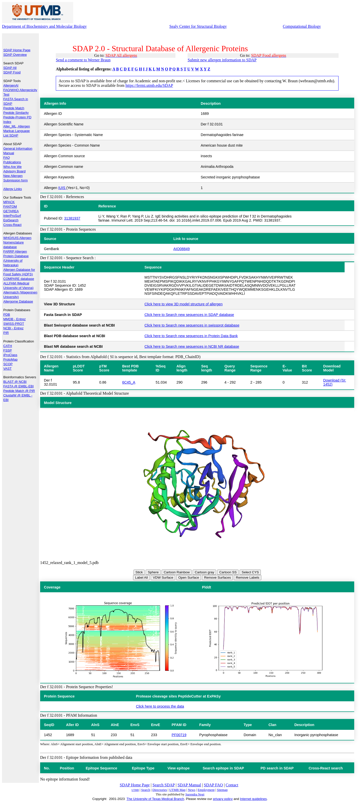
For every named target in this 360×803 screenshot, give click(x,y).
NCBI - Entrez (13, 328)
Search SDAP (163, 785)
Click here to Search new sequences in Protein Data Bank (191, 336)
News (191, 790)
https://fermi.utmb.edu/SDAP (149, 85)
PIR (6, 333)
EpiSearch (10, 220)
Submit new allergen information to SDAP (222, 60)
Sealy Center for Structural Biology (198, 26)
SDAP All (10, 68)
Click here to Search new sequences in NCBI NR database (191, 346)
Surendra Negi (194, 794)
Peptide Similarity (16, 113)
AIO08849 (181, 249)
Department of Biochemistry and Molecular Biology (44, 26)
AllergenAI (10, 85)
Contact (232, 785)
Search (145, 790)
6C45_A (128, 382)
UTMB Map (177, 790)
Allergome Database (18, 301)
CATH (7, 346)
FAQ (6, 157)
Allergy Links (12, 189)
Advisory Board (14, 171)
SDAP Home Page (16, 50)
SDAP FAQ (213, 785)
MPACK (9, 202)
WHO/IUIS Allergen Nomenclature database (17, 242)
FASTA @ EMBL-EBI (18, 386)
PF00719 (179, 735)
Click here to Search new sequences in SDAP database (189, 315)
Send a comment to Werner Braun (83, 60)
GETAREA (11, 211)
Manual (8, 153)
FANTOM (10, 206)
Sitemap (222, 790)
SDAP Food (11, 72)
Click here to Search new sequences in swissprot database (191, 325)
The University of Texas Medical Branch (155, 799)
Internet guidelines (253, 799)
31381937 (72, 218)
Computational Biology (302, 26)
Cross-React (12, 225)
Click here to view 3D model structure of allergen (183, 304)
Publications (12, 162)
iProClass (10, 355)
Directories (159, 790)
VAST (7, 368)
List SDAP (10, 135)
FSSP (7, 350)
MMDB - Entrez (14, 319)
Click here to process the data (160, 706)
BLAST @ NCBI (15, 382)
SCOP (8, 364)
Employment (206, 790)
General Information (17, 148)
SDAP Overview (15, 55)
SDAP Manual (189, 785)
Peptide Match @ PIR (19, 391)
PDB (6, 314)
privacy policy (223, 799)
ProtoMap (10, 359)
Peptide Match (13, 108)
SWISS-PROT (13, 324)
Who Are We (12, 167)
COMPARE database (18, 279)
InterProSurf (12, 216)
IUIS (62, 188)
